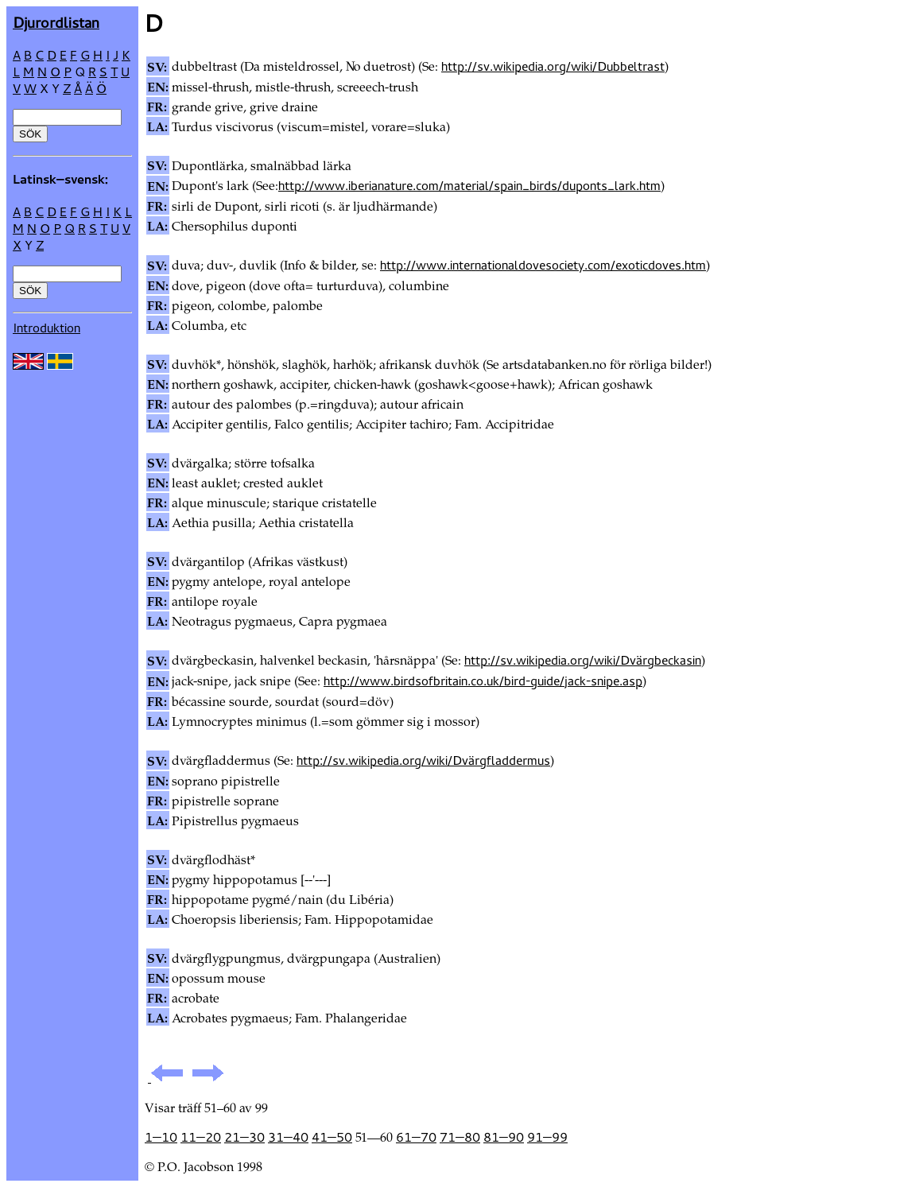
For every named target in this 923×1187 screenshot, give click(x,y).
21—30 (244, 1137)
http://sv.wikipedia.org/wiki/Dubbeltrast (553, 66)
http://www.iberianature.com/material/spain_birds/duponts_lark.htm (469, 185)
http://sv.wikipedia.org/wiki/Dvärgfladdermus (423, 760)
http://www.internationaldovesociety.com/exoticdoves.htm (543, 264)
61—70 (416, 1137)
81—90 (503, 1137)
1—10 (161, 1137)
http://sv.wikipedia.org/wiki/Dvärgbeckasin (582, 660)
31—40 (288, 1137)
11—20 (200, 1137)
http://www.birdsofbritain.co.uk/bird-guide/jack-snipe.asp (483, 680)
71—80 (460, 1137)
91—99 (547, 1137)
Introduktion (46, 327)
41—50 (332, 1137)
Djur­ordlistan (56, 22)
